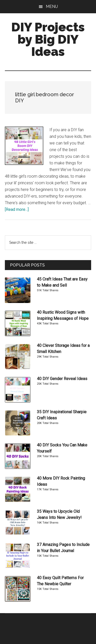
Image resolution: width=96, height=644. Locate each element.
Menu (52, 6)
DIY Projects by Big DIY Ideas (48, 39)
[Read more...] (17, 209)
